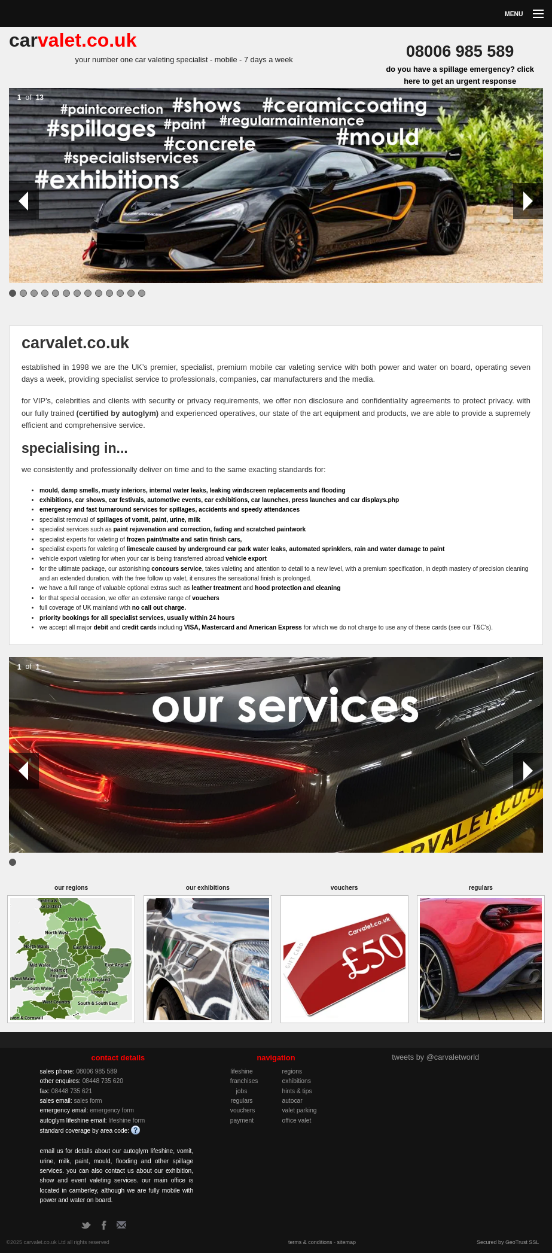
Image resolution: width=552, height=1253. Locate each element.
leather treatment (216, 588)
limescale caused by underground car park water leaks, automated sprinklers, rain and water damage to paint (286, 549)
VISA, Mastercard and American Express (243, 627)
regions (292, 1071)
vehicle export (246, 558)
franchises (244, 1081)
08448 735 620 (103, 1081)
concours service (176, 568)
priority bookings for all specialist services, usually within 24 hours (136, 618)
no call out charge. (159, 607)
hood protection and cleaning (297, 588)
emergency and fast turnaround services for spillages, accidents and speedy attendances (169, 509)
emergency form (112, 1110)
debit (100, 627)
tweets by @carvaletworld (435, 1057)
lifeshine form (126, 1120)
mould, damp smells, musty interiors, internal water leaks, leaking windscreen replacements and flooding (192, 490)
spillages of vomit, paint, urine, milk (148, 519)
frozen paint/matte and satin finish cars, (184, 539)
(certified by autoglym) (118, 413)
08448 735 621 (71, 1091)
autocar (292, 1100)
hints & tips (297, 1091)
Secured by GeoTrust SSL (508, 1242)
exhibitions (296, 1081)
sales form (88, 1100)
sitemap (346, 1242)
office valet (296, 1120)
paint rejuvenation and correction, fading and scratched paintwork (209, 529)
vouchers (205, 598)
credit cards (139, 627)
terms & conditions (310, 1242)
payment (242, 1120)
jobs (242, 1091)
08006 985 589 (96, 1071)
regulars (241, 1100)
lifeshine (241, 1071)
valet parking (299, 1110)
